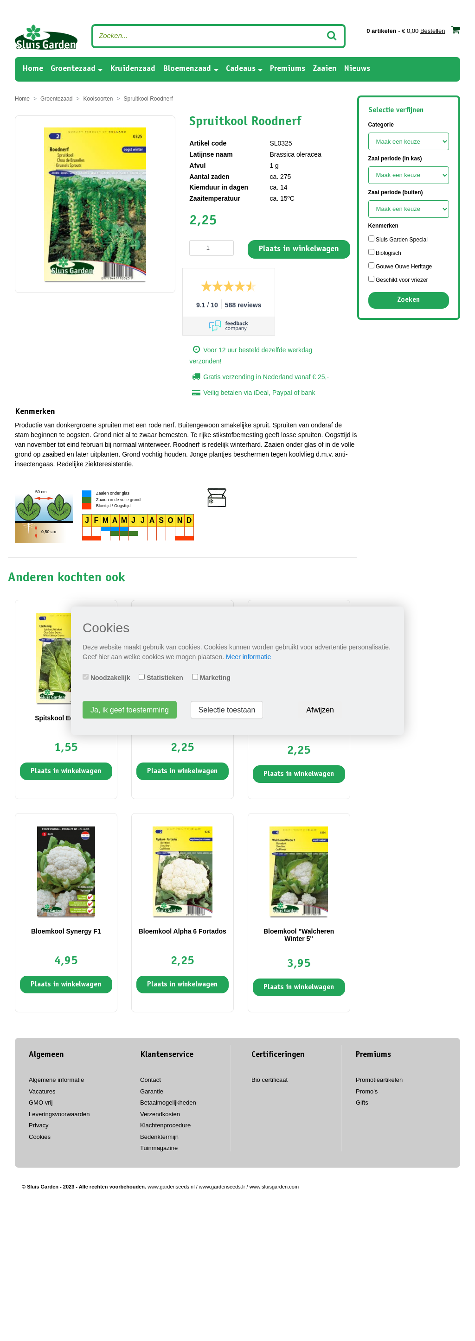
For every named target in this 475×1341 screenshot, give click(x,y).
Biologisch (384, 252)
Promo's (367, 1091)
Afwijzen (320, 709)
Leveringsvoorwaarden (59, 1114)
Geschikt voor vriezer (398, 279)
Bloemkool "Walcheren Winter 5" (298, 935)
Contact (150, 1079)
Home (32, 68)
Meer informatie (248, 656)
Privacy (39, 1125)
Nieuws (357, 69)
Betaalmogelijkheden (168, 1102)
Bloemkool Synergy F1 (66, 931)
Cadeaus (241, 69)
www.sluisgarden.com (274, 1186)
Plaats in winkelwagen (299, 249)
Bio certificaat (269, 1079)
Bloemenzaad (187, 69)
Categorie (381, 124)
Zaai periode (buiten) (395, 192)
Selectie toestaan (227, 709)
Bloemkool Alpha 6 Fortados (182, 931)
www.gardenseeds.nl (171, 1186)
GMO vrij (40, 1102)
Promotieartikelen (379, 1079)
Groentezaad (73, 69)
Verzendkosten (160, 1114)
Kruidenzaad (132, 69)
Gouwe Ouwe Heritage (400, 266)
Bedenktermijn (159, 1136)
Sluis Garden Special (398, 239)
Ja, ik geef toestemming (129, 709)
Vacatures (42, 1091)
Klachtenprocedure (165, 1125)
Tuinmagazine (159, 1147)
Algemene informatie (56, 1079)
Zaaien (325, 69)
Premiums (287, 69)
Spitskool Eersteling (66, 718)
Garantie (151, 1091)
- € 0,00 (413, 29)
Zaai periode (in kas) (395, 158)
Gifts (362, 1102)
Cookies (40, 1136)
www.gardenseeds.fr (222, 1186)
